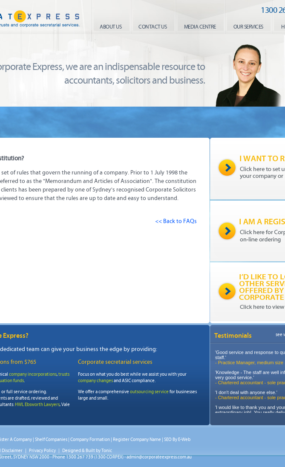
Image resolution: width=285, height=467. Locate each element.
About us (110, 27)
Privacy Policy (42, 450)
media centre (200, 27)
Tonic (106, 450)
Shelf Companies (51, 439)
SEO (168, 439)
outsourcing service (149, 391)
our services (248, 27)
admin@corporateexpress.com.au (159, 457)
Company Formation (90, 439)
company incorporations (33, 374)
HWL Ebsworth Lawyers (37, 404)
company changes (95, 380)
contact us (152, 27)
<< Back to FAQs (176, 221)
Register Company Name (137, 439)
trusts (63, 374)
